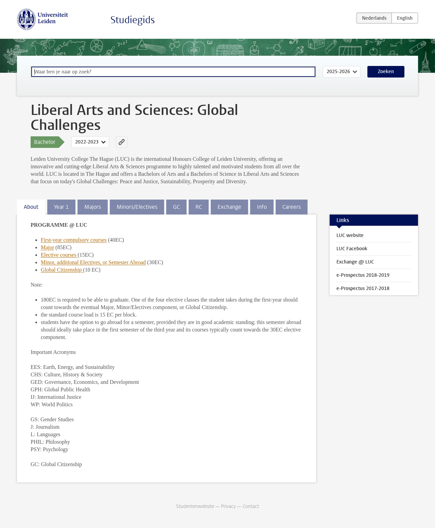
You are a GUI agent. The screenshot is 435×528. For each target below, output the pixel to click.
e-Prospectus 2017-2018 (362, 288)
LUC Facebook (351, 248)
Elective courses (59, 255)
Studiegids (132, 20)
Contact (251, 506)
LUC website (350, 235)
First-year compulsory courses (74, 240)
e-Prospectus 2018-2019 (362, 275)
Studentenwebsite (195, 506)
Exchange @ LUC (355, 262)
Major (47, 247)
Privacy (228, 506)
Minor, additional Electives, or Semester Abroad (93, 262)
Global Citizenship (62, 270)
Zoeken (386, 71)
